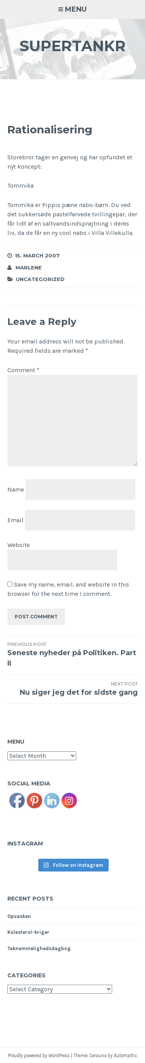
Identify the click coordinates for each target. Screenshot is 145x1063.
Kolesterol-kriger (28, 932)
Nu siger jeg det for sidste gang (72, 688)
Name (15, 489)
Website (18, 545)
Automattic (125, 1055)
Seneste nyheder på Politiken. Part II (72, 654)
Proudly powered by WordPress (39, 1055)
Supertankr (72, 46)
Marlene (28, 267)
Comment (23, 370)
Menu (76, 9)
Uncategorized (40, 279)
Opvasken (19, 916)
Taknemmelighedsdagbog (39, 948)
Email (15, 520)
